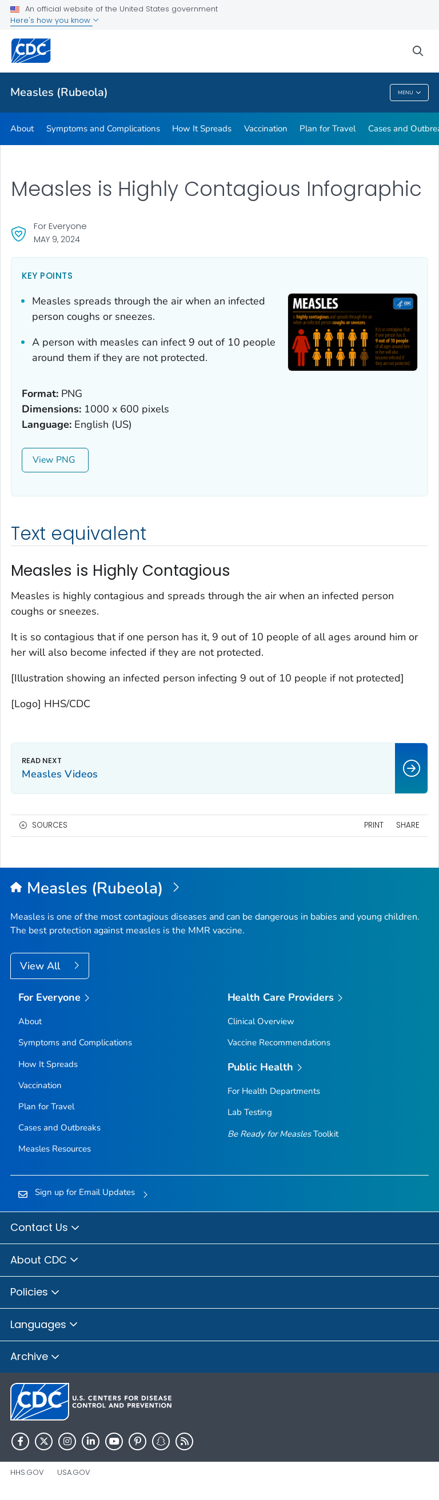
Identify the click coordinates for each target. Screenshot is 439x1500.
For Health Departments (274, 1091)
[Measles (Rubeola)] (219, 889)
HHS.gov (27, 1472)
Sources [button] (49, 825)
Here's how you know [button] (54, 20)
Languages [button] (44, 1325)
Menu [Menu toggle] (409, 93)
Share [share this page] (408, 825)
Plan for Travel (328, 128)
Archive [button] (35, 1357)
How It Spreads (202, 128)
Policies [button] (35, 1293)
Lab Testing (250, 1112)
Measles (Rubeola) (59, 92)
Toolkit (283, 1134)
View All (41, 966)
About (22, 128)
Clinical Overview (261, 1021)
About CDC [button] (44, 1261)
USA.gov (73, 1472)
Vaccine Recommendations (279, 1042)
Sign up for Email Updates (85, 1192)
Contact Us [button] (45, 1228)
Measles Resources (54, 1148)
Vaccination (266, 128)
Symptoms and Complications (103, 128)
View (55, 460)
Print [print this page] (374, 825)
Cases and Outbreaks (59, 1127)
